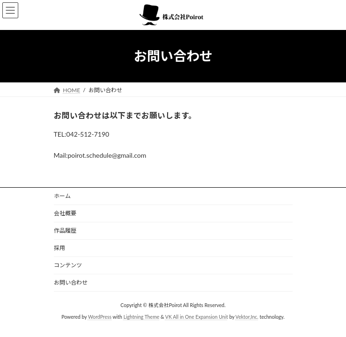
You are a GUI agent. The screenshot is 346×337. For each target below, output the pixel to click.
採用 (59, 247)
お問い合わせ (71, 282)
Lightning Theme (142, 317)
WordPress (99, 317)
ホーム (62, 195)
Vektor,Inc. (247, 317)
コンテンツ (68, 265)
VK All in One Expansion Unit (196, 317)
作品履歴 (65, 230)
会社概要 (65, 213)
